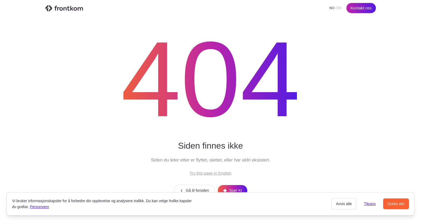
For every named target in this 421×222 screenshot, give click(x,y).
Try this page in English (210, 173)
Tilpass (370, 204)
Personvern (39, 207)
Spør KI (232, 190)
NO (332, 8)
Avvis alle (344, 204)
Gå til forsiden (194, 190)
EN (339, 8)
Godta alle (396, 204)
